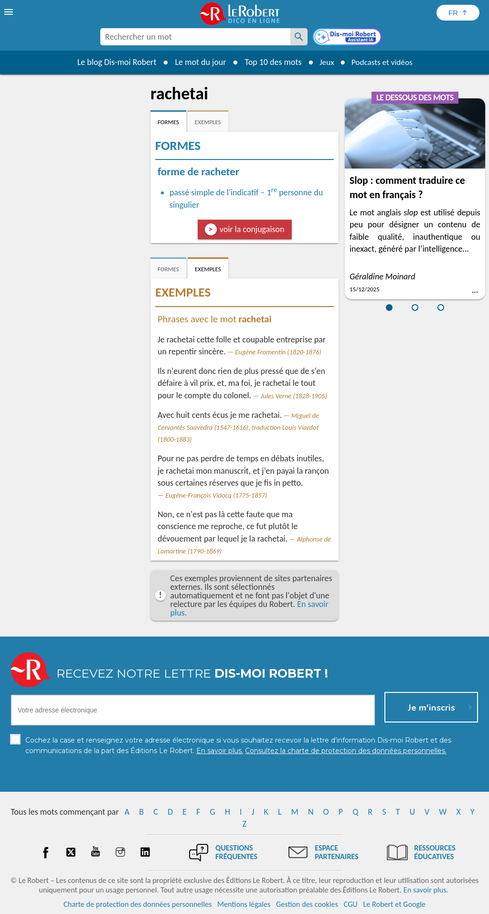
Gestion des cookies (307, 904)
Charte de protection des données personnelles (138, 904)
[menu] (9, 12)
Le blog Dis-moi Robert (113, 62)
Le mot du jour (197, 62)
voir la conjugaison (252, 229)
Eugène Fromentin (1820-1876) (278, 352)
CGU (351, 904)
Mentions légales (243, 904)
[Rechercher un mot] (299, 36)
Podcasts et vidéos (383, 62)
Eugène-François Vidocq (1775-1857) (216, 495)
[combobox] (195, 36)
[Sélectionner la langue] (457, 13)
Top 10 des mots (270, 62)
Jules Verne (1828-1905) (294, 396)
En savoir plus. (426, 889)
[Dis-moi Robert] (348, 37)
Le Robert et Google (394, 904)
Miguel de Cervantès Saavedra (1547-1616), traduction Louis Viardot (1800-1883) (238, 427)
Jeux (324, 62)
